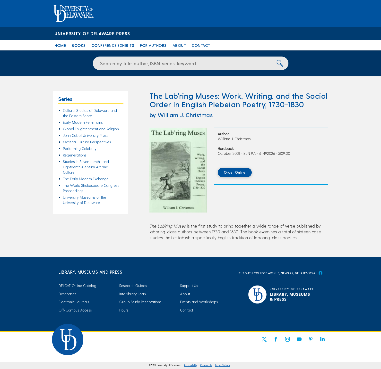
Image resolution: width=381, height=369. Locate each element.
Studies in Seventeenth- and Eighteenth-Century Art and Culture (86, 166)
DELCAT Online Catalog (77, 285)
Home (60, 45)
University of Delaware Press (92, 33)
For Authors (153, 45)
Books (79, 45)
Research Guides (133, 285)
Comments (206, 365)
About (179, 45)
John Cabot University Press (85, 135)
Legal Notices (222, 365)
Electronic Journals (74, 302)
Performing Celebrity (79, 148)
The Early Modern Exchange (86, 179)
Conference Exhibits (113, 45)
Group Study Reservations (140, 302)
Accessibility (190, 365)
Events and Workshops (199, 302)
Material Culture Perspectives (87, 142)
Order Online (234, 172)
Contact (201, 45)
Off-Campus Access (75, 310)
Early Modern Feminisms (83, 122)
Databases (68, 294)
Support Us (189, 285)
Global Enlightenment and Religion (91, 129)
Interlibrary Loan (132, 294)
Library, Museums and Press (90, 271)
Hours (124, 310)
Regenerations (75, 155)
